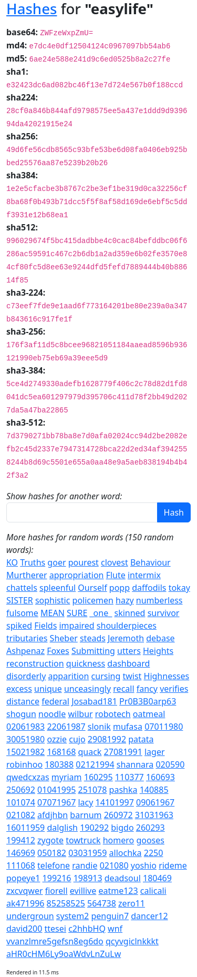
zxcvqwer (24, 891)
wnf (115, 928)
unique (48, 688)
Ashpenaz (25, 651)
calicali (153, 891)
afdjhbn (52, 815)
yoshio (144, 865)
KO (12, 562)
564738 (101, 903)
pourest (83, 562)
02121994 (95, 764)
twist (131, 676)
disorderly (26, 676)
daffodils (149, 587)
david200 (24, 928)
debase (160, 638)
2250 (153, 853)
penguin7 (110, 916)
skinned (129, 613)
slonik (99, 726)
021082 (20, 815)
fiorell (56, 891)
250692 (20, 789)
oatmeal (149, 714)
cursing (106, 676)
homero (118, 840)
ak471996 (25, 903)
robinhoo (24, 764)
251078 (92, 789)
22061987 (66, 726)
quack (89, 752)
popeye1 (23, 878)
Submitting (93, 651)
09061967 (155, 802)
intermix (144, 575)
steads (93, 638)
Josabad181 (94, 701)
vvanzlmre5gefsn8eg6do (54, 941)
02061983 (25, 726)
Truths (32, 562)
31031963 (154, 815)
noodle (52, 714)
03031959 (87, 853)
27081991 (123, 752)
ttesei (55, 928)
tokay (179, 587)
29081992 (107, 739)
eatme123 (118, 891)
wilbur (80, 714)
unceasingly (87, 688)
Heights (158, 651)
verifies (174, 688)
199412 (20, 840)
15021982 (25, 752)
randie (84, 865)
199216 (57, 878)
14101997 (115, 802)
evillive (83, 891)
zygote (50, 840)
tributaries (26, 638)
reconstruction (35, 663)
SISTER (19, 600)
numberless (159, 600)
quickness (85, 663)
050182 (51, 853)
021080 (114, 865)
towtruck (83, 840)
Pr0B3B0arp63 (147, 701)
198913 (88, 878)
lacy (85, 802)
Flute (116, 575)
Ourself (92, 587)
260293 (150, 827)
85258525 (66, 903)
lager (154, 752)
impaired (76, 625)
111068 (20, 865)
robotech (113, 714)
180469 (157, 878)
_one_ (101, 613)
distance (22, 701)
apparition (68, 676)
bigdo (122, 827)
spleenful (57, 587)
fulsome (22, 613)
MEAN (52, 613)
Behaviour (150, 562)
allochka (125, 853)
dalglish (62, 827)
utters (129, 651)
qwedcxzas (27, 777)
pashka (123, 789)
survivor (164, 613)
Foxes (58, 651)
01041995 (56, 789)
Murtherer (26, 575)
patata (140, 739)
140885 (154, 789)
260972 (118, 815)
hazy (125, 600)
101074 (20, 802)
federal (55, 701)
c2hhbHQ (87, 928)
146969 (20, 853)
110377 (129, 777)
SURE (77, 613)
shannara (135, 764)
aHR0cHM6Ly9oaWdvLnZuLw (63, 954)
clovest (114, 562)
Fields (45, 625)
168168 (61, 752)
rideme (173, 865)
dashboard (128, 663)
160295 (98, 777)
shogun (21, 714)
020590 (169, 764)
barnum (85, 815)
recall (123, 688)
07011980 (163, 726)
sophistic (52, 600)
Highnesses (167, 676)
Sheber (64, 638)
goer (56, 562)
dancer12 (149, 916)
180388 (59, 764)
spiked (19, 625)
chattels (21, 587)
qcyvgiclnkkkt (132, 941)
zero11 (131, 903)
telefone (53, 865)
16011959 (25, 827)
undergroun (30, 916)
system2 (72, 916)
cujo (77, 739)
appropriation (76, 575)
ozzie (57, 739)
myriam (66, 777)
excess (19, 688)
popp (119, 587)
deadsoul (123, 878)
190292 (94, 827)
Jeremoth (126, 638)
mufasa (127, 726)
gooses (150, 840)
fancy (147, 688)
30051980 (25, 739)
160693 (160, 777)
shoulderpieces (127, 625)
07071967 (56, 802)
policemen (92, 600)
